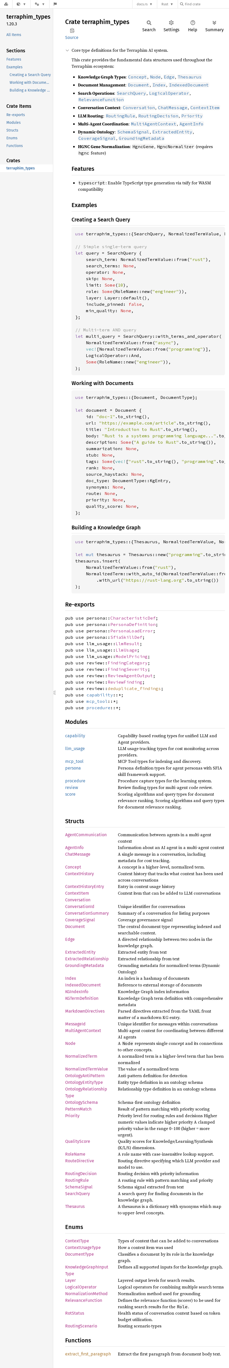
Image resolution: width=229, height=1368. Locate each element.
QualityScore (77, 1141)
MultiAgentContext (83, 1030)
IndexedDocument (83, 985)
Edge (70, 939)
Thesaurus (75, 1206)
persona (73, 768)
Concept (73, 867)
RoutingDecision (81, 1173)
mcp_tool (97, 701)
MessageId (75, 1023)
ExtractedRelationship (87, 958)
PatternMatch (78, 1109)
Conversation (77, 899)
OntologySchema (81, 1102)
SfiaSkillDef (126, 637)
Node (70, 1043)
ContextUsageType (83, 1247)
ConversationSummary (87, 913)
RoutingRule (77, 1180)
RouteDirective (79, 1160)
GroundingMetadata (84, 965)
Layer (70, 1280)
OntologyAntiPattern (85, 1075)
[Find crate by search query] (206, 4)
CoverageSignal (80, 919)
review (71, 787)
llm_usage (75, 748)
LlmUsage (126, 650)
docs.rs (142, 4)
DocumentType (79, 1254)
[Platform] (40, 4)
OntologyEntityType (84, 1082)
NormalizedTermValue (86, 1069)
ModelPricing (132, 656)
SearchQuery (77, 1193)
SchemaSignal (79, 1186)
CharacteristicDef (133, 618)
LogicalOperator (81, 1287)
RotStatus (74, 1313)
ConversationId (79, 906)
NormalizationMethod (86, 1293)
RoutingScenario (81, 1326)
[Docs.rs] (6, 4)
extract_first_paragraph (88, 1354)
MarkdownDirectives (85, 1011)
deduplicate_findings (134, 688)
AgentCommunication (86, 834)
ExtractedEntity (80, 952)
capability (99, 694)
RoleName (75, 1154)
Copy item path (72, 30)
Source (71, 37)
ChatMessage (77, 854)
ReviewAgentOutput (130, 675)
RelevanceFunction (83, 1300)
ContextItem (77, 893)
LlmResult (128, 643)
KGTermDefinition (81, 998)
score (70, 794)
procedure (98, 707)
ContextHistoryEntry (84, 886)
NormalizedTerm (81, 1056)
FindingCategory (128, 662)
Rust (164, 4)
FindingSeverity (128, 669)
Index (70, 978)
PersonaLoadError (131, 630)
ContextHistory (79, 873)
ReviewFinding (125, 682)
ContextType (77, 1240)
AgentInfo (74, 847)
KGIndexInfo (76, 991)
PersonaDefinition (133, 624)
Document (75, 926)
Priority (72, 1115)
